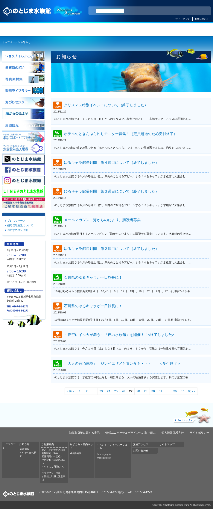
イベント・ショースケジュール (159, 29)
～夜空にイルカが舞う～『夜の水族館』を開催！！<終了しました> (119, 335)
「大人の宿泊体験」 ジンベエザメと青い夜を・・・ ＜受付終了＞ (122, 363)
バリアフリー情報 (51, 473)
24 (108, 391)
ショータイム (104, 454)
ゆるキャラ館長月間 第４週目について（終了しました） (111, 162)
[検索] (110, 11)
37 (182, 391)
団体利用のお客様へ (52, 456)
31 (160, 391)
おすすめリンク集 (17, 230)
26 (123, 391)
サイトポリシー (199, 432)
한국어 (202, 11)
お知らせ (53, 29)
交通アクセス (195, 29)
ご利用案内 (88, 29)
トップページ (17, 29)
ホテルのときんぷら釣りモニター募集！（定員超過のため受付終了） (120, 134)
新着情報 (24, 449)
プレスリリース (16, 220)
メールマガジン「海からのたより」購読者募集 (102, 220)
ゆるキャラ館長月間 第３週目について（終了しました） (111, 191)
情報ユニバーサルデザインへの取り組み (130, 432)
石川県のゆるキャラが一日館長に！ (93, 277)
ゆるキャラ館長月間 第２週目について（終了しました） (111, 248)
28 (138, 391)
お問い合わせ (202, 19)
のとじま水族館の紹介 (53, 450)
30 (153, 391)
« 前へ (70, 391)
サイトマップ (182, 19)
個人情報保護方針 (172, 432)
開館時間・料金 (50, 453)
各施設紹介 (76, 453)
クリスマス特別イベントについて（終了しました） (106, 105)
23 (101, 391)
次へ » (191, 391)
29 (146, 391)
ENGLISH (170, 11)
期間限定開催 (104, 457)
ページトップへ (191, 415)
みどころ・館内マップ (124, 29)
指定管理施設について (20, 225)
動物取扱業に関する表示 (84, 432)
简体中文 (181, 11)
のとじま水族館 (42, 10)
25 (116, 391)
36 (175, 391)
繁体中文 (192, 11)
